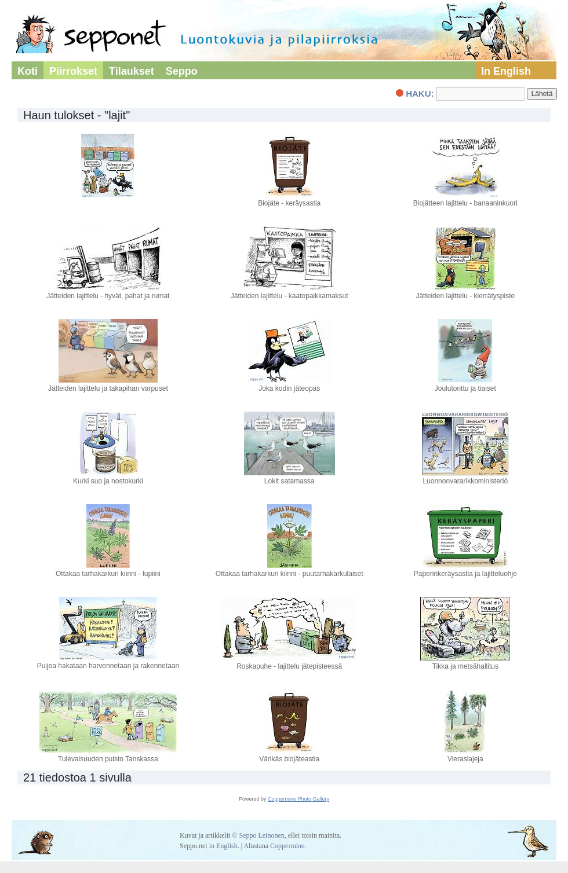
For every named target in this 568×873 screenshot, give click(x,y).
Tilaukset (131, 71)
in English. (224, 846)
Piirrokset (73, 71)
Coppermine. (288, 846)
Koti (27, 71)
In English (506, 71)
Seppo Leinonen (261, 835)
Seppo (182, 71)
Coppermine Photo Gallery (298, 799)
